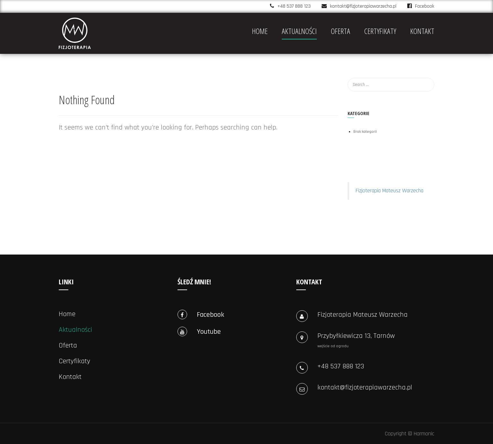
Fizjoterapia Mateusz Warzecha (389, 190)
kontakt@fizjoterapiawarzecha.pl (363, 6)
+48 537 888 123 (294, 6)
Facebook (420, 6)
